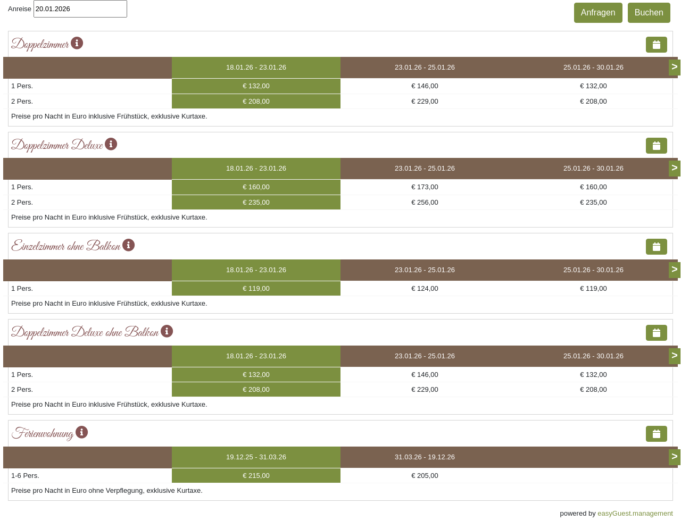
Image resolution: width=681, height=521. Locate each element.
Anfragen (598, 12)
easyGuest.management (635, 513)
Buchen (649, 12)
